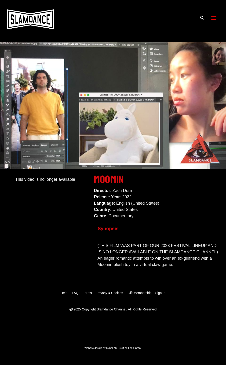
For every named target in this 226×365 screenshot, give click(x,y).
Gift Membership (140, 293)
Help (64, 293)
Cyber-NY (111, 348)
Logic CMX (134, 348)
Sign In (160, 293)
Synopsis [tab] (108, 228)
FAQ (75, 293)
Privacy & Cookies (109, 293)
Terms (87, 293)
